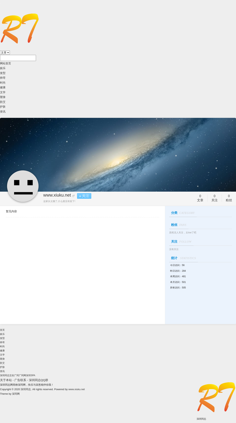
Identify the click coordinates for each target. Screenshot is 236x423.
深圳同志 (26, 389)
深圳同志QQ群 (38, 380)
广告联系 (20, 380)
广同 (16, 375)
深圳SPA (30, 375)
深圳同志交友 (7, 375)
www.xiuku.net (57, 195)
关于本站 (6, 380)
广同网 (22, 375)
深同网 (16, 393)
